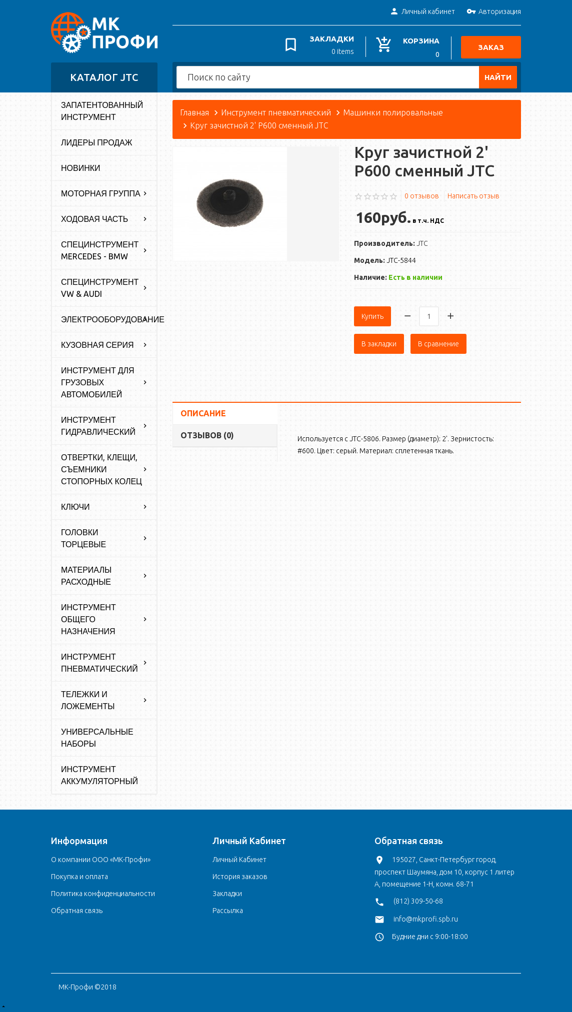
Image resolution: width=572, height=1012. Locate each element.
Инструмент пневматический (99, 661)
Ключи (75, 505)
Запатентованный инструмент (102, 109)
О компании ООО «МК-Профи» (100, 858)
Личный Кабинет (239, 858)
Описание (203, 411)
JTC (422, 242)
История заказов (240, 875)
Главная (194, 110)
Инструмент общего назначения (88, 617)
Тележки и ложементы (88, 698)
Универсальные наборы (97, 736)
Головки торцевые (83, 536)
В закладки (379, 342)
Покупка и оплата (79, 875)
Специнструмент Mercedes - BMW (99, 248)
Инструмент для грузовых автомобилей (97, 380)
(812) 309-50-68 (418, 900)
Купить (373, 315)
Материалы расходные (86, 574)
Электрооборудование (108, 317)
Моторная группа (100, 191)
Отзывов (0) (207, 433)
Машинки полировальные (393, 110)
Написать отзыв (474, 194)
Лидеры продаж (96, 140)
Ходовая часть (94, 217)
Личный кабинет (422, 11)
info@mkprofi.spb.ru (426, 917)
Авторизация (493, 11)
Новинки (80, 166)
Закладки (227, 892)
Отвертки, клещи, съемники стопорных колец (101, 467)
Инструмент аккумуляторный (99, 773)
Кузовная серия (97, 343)
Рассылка (227, 909)
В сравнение (438, 342)
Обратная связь (76, 909)
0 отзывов (421, 194)
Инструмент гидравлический (98, 424)
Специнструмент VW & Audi (99, 286)
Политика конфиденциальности (103, 892)
